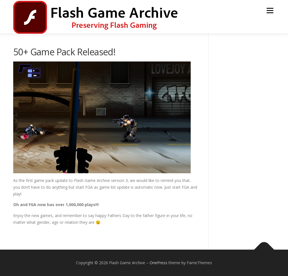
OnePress (158, 262)
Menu (270, 10)
